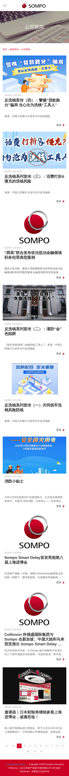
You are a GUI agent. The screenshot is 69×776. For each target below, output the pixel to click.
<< (13, 746)
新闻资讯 (14, 49)
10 (28, 751)
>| (41, 751)
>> (35, 751)
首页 (5, 49)
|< (7, 746)
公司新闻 (25, 49)
